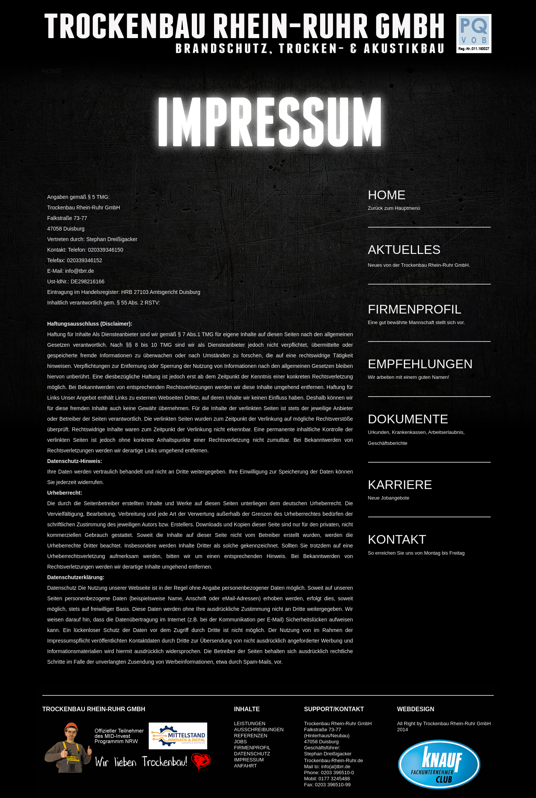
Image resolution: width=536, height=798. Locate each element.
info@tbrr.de (79, 271)
